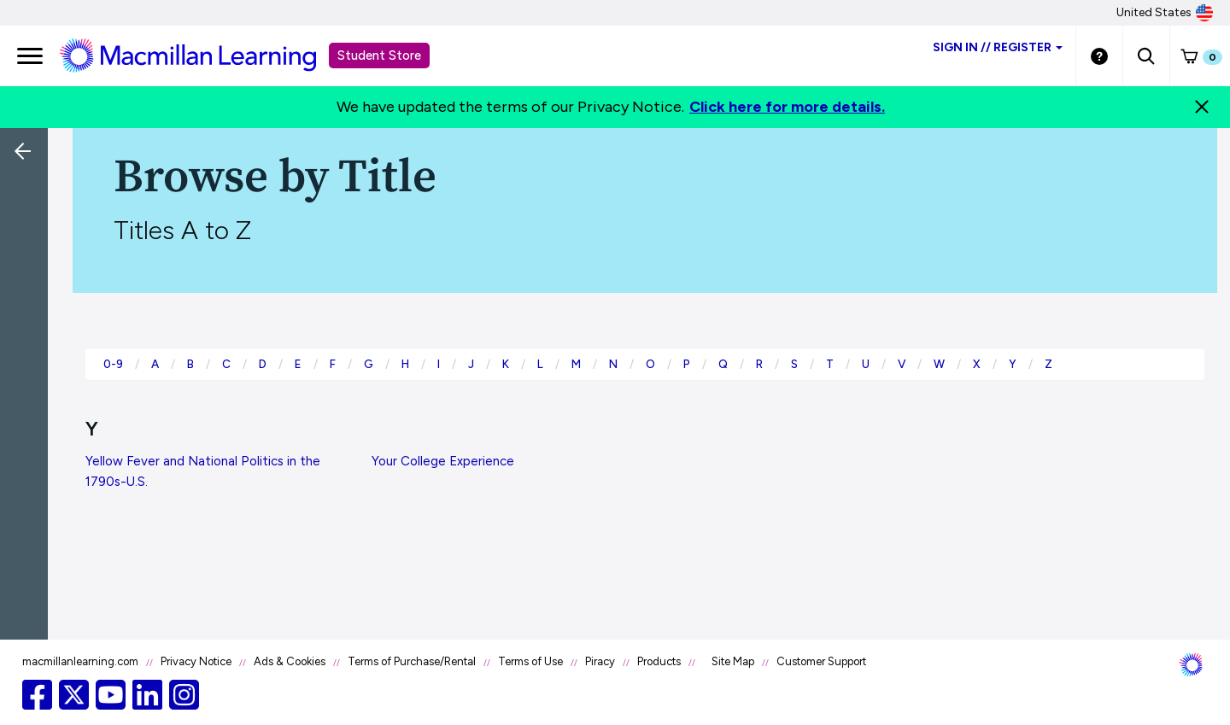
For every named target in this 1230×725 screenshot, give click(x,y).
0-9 (113, 364)
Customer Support (821, 661)
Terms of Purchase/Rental (412, 661)
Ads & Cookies (289, 661)
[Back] (28, 264)
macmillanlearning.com (80, 661)
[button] (1145, 55)
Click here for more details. (787, 106)
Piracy (600, 661)
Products (659, 661)
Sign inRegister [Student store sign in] (998, 47)
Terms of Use (530, 661)
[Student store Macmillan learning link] (201, 54)
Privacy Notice (196, 661)
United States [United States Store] (1164, 12)
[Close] (1201, 106)
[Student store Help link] (1099, 55)
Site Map (733, 661)
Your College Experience (443, 461)
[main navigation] (30, 55)
